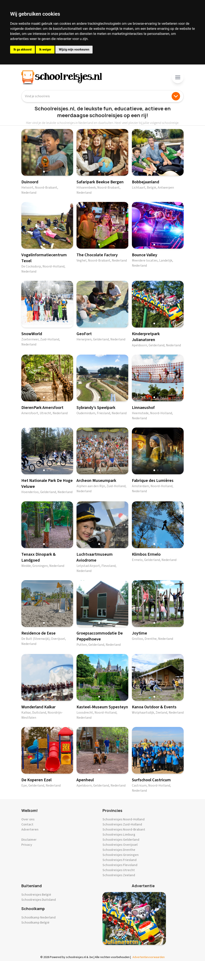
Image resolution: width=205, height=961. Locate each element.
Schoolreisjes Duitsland (38, 899)
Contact (27, 824)
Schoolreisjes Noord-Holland (123, 819)
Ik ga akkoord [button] (22, 49)
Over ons (27, 819)
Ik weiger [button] (45, 49)
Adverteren (29, 829)
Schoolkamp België (35, 922)
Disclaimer (29, 839)
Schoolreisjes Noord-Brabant (123, 829)
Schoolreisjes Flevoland (119, 865)
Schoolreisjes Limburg (118, 834)
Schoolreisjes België (36, 894)
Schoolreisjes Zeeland (118, 875)
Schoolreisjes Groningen (120, 855)
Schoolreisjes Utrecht (118, 870)
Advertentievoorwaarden (149, 957)
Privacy (26, 844)
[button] (44, 172)
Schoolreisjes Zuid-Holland (122, 824)
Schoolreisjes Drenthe (118, 849)
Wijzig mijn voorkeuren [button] (74, 49)
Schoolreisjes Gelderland (120, 839)
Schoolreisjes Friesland (119, 860)
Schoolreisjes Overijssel (120, 844)
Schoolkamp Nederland (38, 917)
